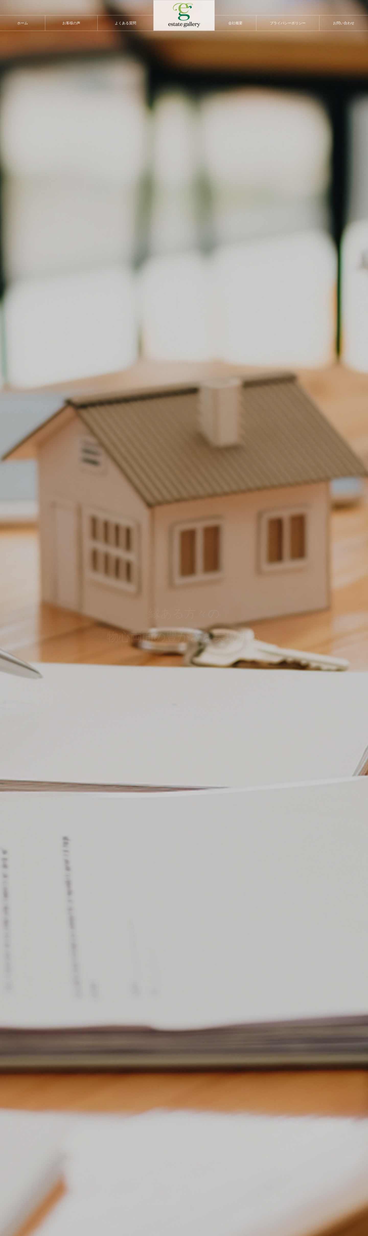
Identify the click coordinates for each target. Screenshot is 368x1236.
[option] (184, 618)
